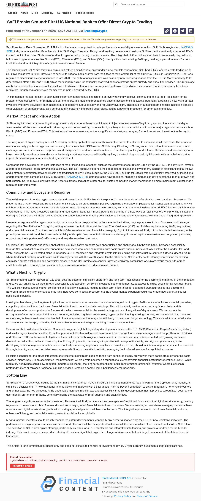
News (24, 12)
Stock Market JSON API (116, 478)
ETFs (35, 12)
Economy (47, 12)
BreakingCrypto (95, 31)
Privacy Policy (122, 496)
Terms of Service (147, 496)
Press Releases (84, 12)
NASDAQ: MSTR (77, 176)
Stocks (12, 12)
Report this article (22, 466)
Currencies (64, 12)
